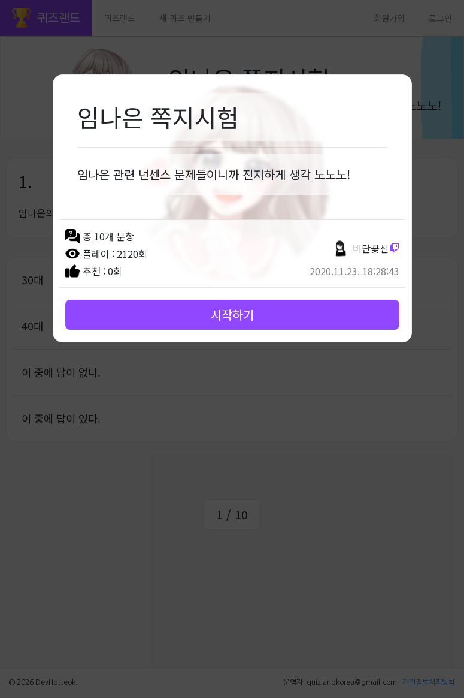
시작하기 (232, 314)
